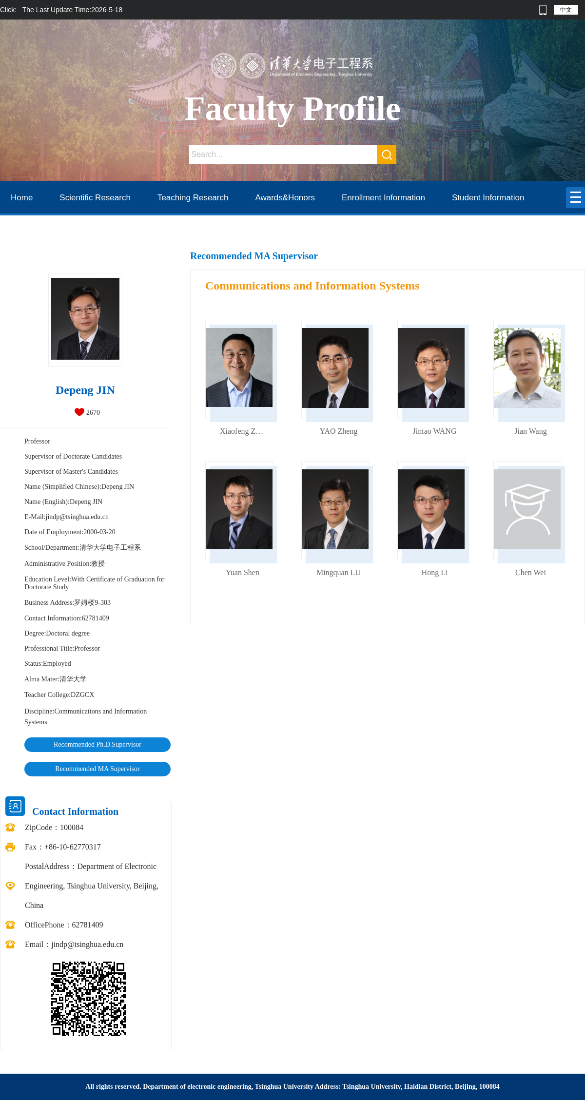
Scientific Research (95, 197)
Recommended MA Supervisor (97, 768)
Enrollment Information (383, 197)
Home (22, 197)
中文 (566, 9)
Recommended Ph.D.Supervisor (97, 744)
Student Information (488, 197)
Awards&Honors (285, 197)
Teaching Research (193, 197)
